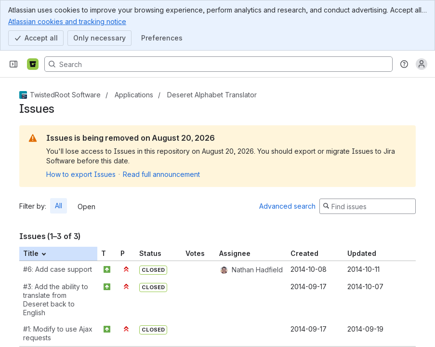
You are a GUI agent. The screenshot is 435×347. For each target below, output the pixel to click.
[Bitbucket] (32, 64)
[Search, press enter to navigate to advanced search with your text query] (218, 64)
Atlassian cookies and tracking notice (67, 21)
